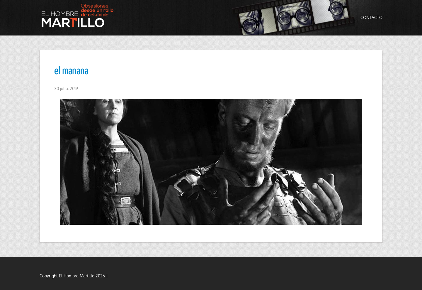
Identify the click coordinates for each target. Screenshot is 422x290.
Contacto (371, 17)
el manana (71, 71)
